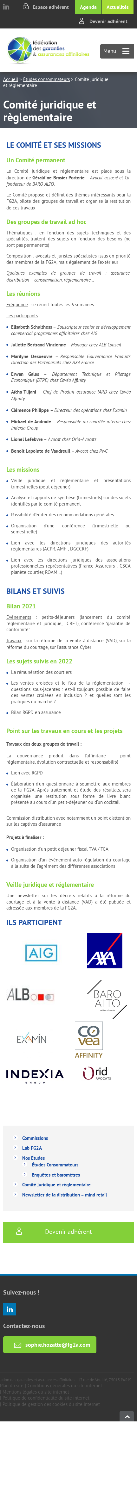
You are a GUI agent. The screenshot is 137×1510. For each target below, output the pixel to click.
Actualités (118, 7)
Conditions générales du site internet (65, 1386)
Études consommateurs (46, 80)
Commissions (35, 1138)
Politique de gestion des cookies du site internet (51, 1405)
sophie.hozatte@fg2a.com (57, 1344)
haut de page (127, 1416)
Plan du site (11, 1386)
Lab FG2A (32, 1148)
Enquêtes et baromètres (56, 1175)
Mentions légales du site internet (36, 1392)
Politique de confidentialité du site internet (46, 1398)
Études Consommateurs (55, 1165)
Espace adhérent (51, 7)
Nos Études (33, 1158)
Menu (116, 51)
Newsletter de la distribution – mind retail (64, 1195)
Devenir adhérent (108, 21)
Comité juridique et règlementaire (56, 1185)
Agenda (88, 7)
